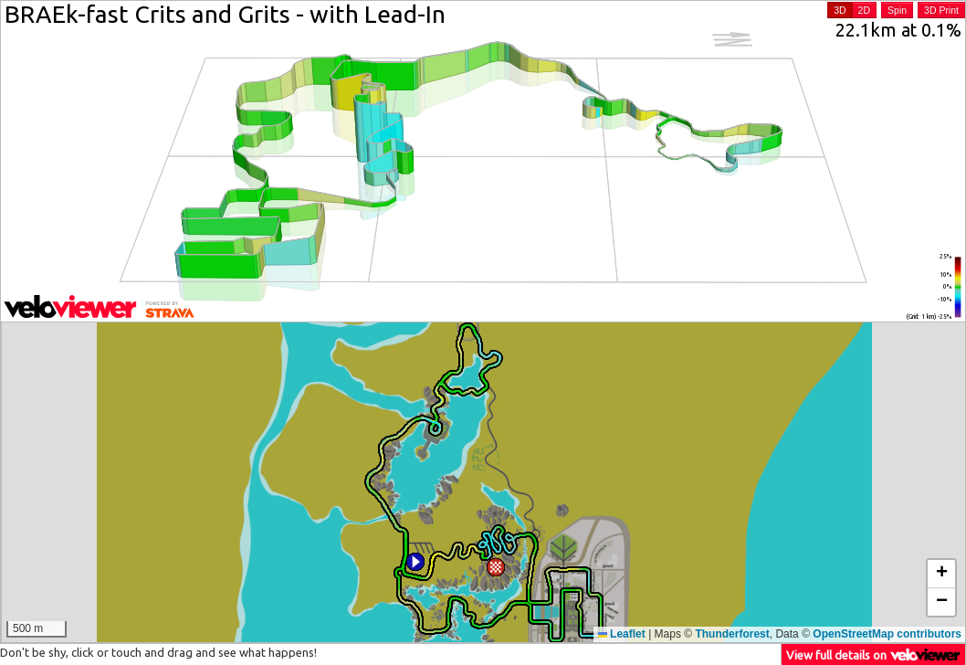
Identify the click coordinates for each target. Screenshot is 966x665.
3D (839, 10)
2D (864, 10)
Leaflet (622, 634)
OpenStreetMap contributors (887, 634)
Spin (897, 10)
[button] (415, 562)
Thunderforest (732, 634)
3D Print (941, 10)
